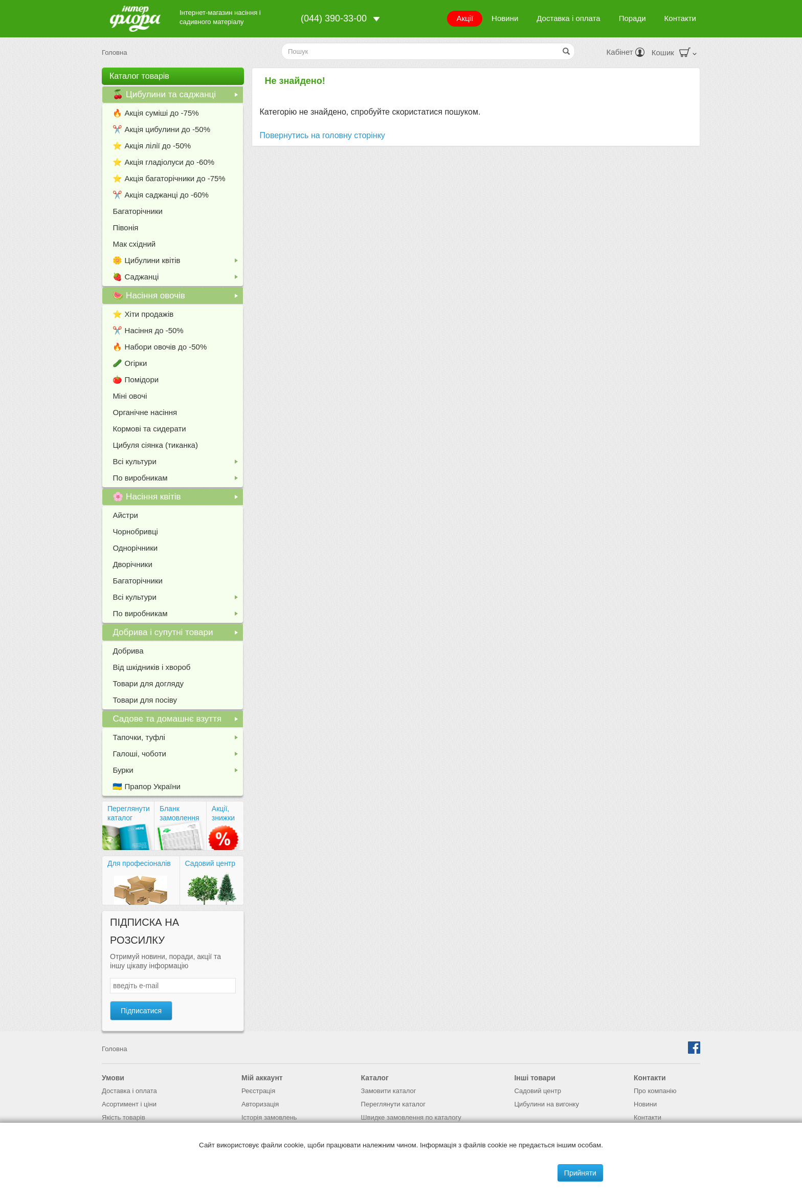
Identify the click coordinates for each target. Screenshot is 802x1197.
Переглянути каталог (128, 813)
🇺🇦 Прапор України (147, 786)
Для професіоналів (139, 863)
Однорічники (135, 547)
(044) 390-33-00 (334, 18)
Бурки (177, 772)
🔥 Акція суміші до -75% (155, 112)
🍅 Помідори (136, 379)
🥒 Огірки (130, 363)
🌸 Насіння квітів (177, 498)
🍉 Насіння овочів (177, 297)
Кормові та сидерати (149, 428)
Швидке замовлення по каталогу (411, 1117)
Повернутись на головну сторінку (322, 135)
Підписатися (141, 1011)
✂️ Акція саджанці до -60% (161, 194)
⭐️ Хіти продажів (143, 314)
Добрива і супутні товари (177, 634)
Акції (464, 18)
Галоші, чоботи (177, 755)
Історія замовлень (269, 1117)
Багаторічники (137, 211)
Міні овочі (130, 395)
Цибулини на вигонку (546, 1104)
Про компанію (655, 1091)
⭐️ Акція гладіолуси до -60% (163, 162)
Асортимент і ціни (129, 1104)
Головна (114, 52)
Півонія (125, 227)
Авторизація (260, 1104)
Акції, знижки (223, 813)
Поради (632, 18)
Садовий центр (210, 863)
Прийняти (580, 1173)
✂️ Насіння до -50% (148, 330)
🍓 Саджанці (177, 278)
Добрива (128, 650)
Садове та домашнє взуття (177, 720)
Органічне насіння (145, 412)
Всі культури (177, 463)
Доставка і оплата (568, 18)
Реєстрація (258, 1091)
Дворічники (132, 564)
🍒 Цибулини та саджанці (177, 96)
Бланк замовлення (179, 813)
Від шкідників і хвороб (151, 667)
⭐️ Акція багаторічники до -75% (169, 178)
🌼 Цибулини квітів (177, 262)
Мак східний (134, 244)
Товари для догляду (148, 683)
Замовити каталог (388, 1091)
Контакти (680, 18)
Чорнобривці (135, 531)
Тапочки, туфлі (177, 739)
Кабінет (625, 52)
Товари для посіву (145, 699)
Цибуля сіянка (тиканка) (155, 445)
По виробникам (177, 479)
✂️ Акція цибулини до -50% (161, 129)
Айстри (125, 515)
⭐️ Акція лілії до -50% (152, 145)
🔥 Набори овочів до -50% (160, 346)
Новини (505, 18)
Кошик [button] (674, 52)
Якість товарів (123, 1117)
